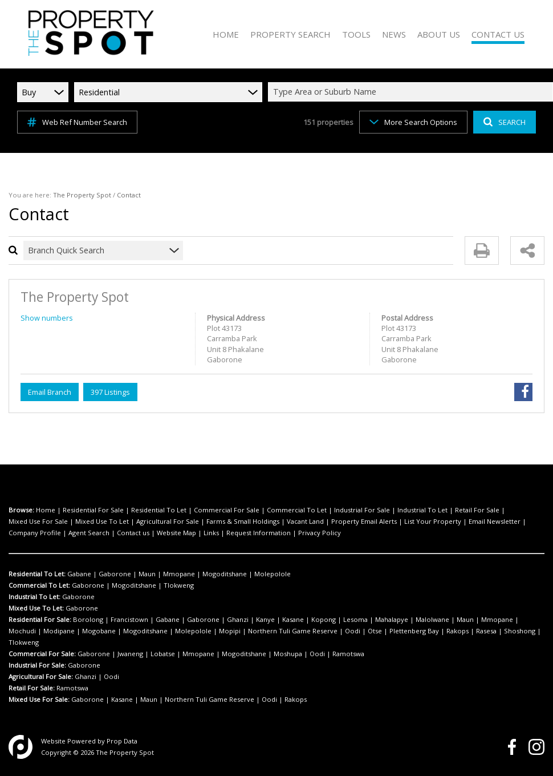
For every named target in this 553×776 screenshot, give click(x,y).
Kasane (293, 619)
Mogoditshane (224, 573)
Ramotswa (348, 653)
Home (45, 510)
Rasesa (486, 631)
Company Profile (35, 532)
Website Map (176, 532)
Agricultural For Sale (167, 521)
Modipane (59, 631)
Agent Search (88, 532)
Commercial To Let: (39, 585)
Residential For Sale (93, 510)
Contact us (133, 532)
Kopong (323, 619)
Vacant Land (305, 521)
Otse (375, 631)
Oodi (352, 631)
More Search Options (413, 122)
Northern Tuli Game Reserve (293, 631)
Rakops (457, 631)
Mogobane (99, 631)
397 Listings (110, 392)
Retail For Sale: (32, 688)
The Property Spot (82, 195)
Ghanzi (238, 619)
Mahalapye (391, 619)
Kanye (265, 619)
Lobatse (163, 653)
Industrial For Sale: (37, 665)
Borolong (88, 619)
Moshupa (288, 653)
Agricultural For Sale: (41, 676)
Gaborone (115, 573)
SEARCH (504, 122)
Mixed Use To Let (102, 521)
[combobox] (412, 92)
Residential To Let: (37, 573)
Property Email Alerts (364, 521)
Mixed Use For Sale (38, 521)
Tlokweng (179, 585)
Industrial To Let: (34, 596)
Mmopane (179, 573)
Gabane (79, 573)
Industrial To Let (422, 510)
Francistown (129, 619)
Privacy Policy (319, 532)
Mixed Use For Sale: (39, 699)
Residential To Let (158, 510)
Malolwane (432, 619)
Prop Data (122, 741)
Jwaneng (130, 653)
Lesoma (355, 619)
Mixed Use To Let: (36, 608)
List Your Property (432, 521)
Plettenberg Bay (414, 631)
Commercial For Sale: (42, 653)
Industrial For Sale (362, 510)
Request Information (258, 532)
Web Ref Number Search (77, 122)
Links (211, 532)
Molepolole (272, 573)
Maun (147, 573)
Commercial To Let (297, 510)
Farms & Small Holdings (242, 521)
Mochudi (22, 631)
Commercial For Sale (226, 510)
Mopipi (230, 631)
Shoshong (519, 631)
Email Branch (49, 392)
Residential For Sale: (40, 619)
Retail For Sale (477, 510)
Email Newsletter (495, 521)
